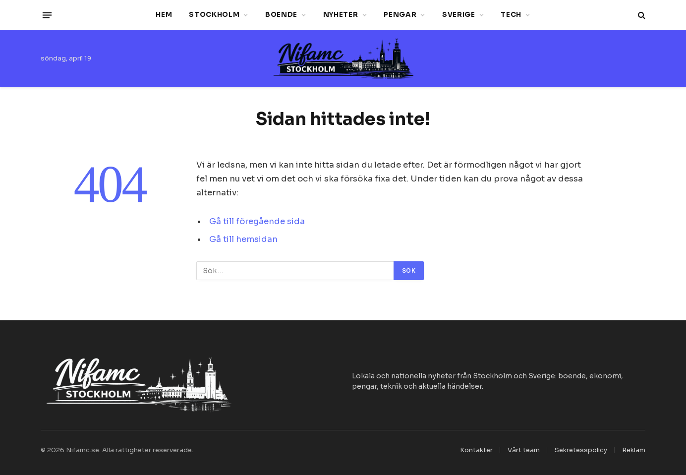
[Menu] (47, 15)
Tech (511, 14)
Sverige (458, 14)
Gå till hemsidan (243, 239)
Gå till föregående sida (257, 221)
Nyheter (340, 14)
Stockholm (214, 14)
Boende (281, 14)
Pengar (400, 14)
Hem (164, 14)
